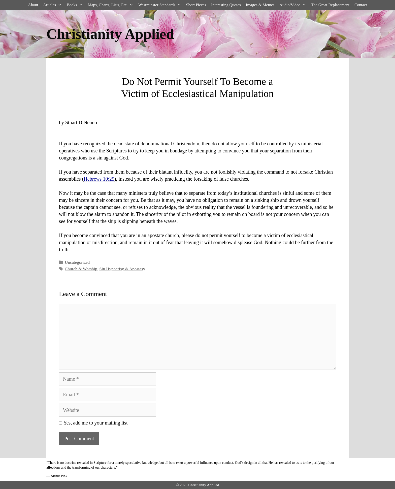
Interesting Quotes (226, 5)
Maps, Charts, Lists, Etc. (112, 5)
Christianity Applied (110, 34)
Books (76, 5)
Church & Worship (81, 269)
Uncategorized (77, 262)
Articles (53, 5)
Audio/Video (294, 5)
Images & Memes (260, 5)
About (33, 5)
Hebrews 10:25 (99, 179)
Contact (360, 5)
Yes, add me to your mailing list (93, 423)
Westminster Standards (160, 5)
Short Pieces (196, 5)
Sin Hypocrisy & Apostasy (122, 269)
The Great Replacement (330, 5)
